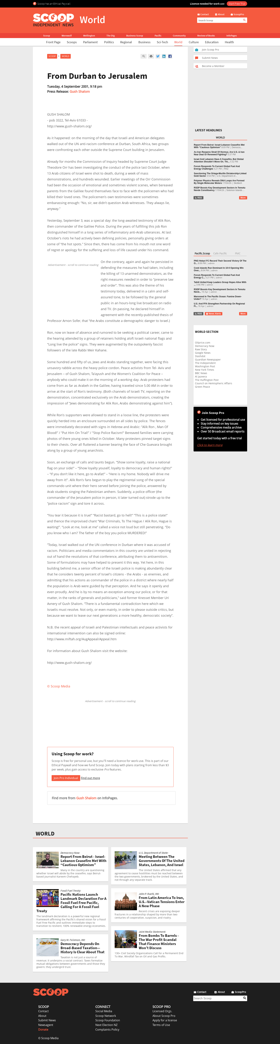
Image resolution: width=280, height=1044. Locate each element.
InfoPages (231, 35)
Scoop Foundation (107, 1020)
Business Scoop (134, 35)
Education (212, 42)
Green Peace (202, 386)
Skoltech (238, 183)
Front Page (53, 42)
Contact (43, 1011)
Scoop (46, 35)
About (42, 1015)
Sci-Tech (162, 42)
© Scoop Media (48, 1038)
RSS (198, 198)
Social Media (103, 1011)
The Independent (205, 363)
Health (229, 42)
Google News (203, 352)
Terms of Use (161, 1024)
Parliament (90, 42)
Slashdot (200, 356)
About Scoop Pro (163, 1015)
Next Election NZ (106, 1024)
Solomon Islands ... (235, 190)
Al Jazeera (201, 376)
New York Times (204, 369)
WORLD (45, 833)
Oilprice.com (202, 342)
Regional (126, 42)
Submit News (47, 1020)
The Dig (110, 35)
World (178, 42)
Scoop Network (105, 1015)
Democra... (237, 147)
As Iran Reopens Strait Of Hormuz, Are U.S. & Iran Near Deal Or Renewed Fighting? (219, 153)
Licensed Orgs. (162, 1011)
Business (144, 42)
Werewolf (67, 35)
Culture (194, 42)
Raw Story (201, 349)
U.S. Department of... (227, 176)
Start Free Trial (237, 3)
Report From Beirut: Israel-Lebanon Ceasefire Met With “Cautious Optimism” (219, 146)
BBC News (201, 373)
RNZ (226, 169)
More (243, 198)
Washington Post (205, 366)
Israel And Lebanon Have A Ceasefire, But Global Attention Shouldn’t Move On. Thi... (219, 160)
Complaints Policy (107, 1029)
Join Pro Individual (66, 778)
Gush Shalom (80, 91)
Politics (109, 42)
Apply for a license (164, 1020)
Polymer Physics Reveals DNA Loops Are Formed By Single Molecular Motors (219, 181)
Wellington (89, 35)
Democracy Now (204, 346)
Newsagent (45, 1024)
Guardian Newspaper (208, 359)
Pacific (158, 35)
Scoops (72, 42)
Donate (43, 1029)
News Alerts (213, 313)
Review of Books (206, 35)
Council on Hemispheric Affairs (213, 383)
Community (179, 35)
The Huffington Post (207, 380)
